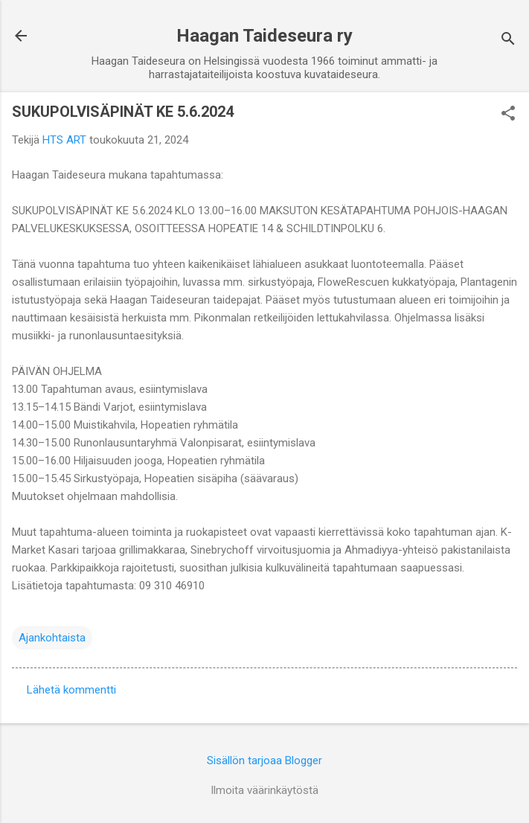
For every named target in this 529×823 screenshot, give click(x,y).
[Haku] (508, 40)
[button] (508, 114)
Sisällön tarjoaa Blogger (264, 760)
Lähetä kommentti (71, 689)
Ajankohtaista (52, 637)
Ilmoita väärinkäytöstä (264, 790)
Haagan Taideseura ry (264, 35)
